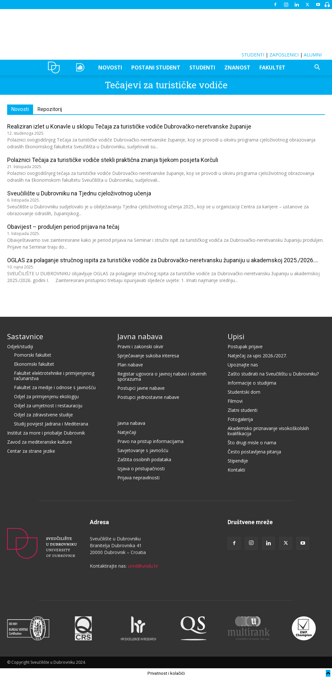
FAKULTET (272, 67)
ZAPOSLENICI (284, 55)
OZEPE (81, 67)
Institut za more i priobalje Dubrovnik (46, 432)
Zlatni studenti (242, 410)
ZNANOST (237, 67)
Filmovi (235, 401)
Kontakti (236, 469)
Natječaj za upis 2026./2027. (257, 355)
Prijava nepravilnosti (138, 477)
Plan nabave (130, 364)
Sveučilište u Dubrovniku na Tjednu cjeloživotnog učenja (79, 193)
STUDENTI (253, 55)
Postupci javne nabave (141, 388)
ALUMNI (313, 55)
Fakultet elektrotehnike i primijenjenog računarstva (54, 375)
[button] (317, 68)
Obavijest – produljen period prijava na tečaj (63, 226)
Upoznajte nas (243, 364)
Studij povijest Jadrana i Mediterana (51, 423)
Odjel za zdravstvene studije (43, 414)
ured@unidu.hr (143, 565)
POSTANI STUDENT (155, 67)
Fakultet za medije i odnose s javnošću (55, 387)
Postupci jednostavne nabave (148, 397)
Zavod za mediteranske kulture (39, 441)
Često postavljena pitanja (254, 451)
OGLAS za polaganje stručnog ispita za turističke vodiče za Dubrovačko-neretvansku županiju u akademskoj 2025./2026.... (162, 260)
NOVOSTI (110, 67)
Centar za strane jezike (31, 451)
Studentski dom (244, 391)
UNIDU (55, 67)
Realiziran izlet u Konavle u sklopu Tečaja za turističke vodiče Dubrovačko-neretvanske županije (129, 126)
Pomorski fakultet (32, 354)
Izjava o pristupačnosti (141, 468)
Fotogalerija (240, 419)
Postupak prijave (245, 346)
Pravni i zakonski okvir (140, 346)
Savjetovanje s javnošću (142, 450)
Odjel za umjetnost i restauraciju (48, 405)
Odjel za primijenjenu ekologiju (46, 396)
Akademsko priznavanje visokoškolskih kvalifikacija (268, 430)
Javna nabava (140, 336)
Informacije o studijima (252, 382)
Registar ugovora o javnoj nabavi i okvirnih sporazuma (162, 376)
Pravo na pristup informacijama (150, 441)
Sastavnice (25, 336)
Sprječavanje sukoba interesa (148, 355)
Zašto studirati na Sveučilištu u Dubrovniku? (273, 373)
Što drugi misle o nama (252, 442)
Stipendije (238, 460)
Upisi (236, 336)
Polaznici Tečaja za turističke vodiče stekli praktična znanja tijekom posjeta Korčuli (112, 159)
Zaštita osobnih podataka (144, 459)
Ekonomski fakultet (34, 364)
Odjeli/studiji (20, 346)
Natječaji (126, 432)
